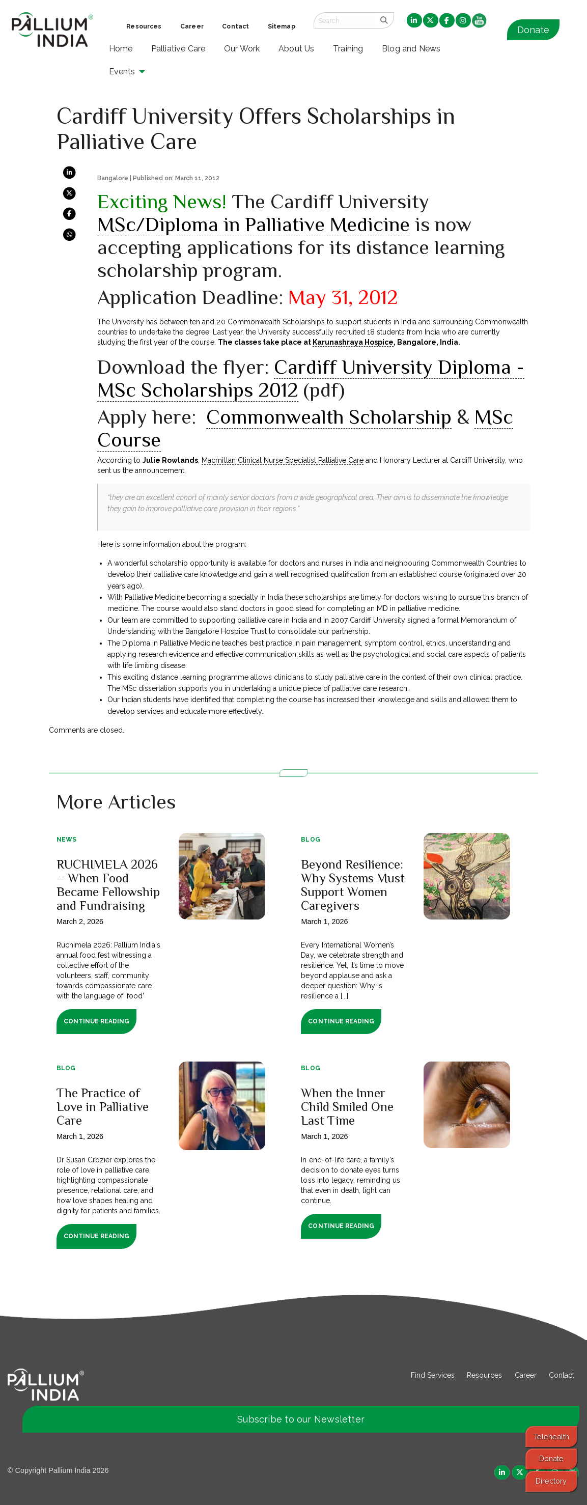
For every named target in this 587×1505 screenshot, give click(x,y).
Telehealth (551, 1436)
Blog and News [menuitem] (411, 48)
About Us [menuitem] (296, 48)
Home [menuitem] (121, 48)
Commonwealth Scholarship (329, 416)
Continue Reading (96, 1021)
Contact (561, 1375)
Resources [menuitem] (143, 26)
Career (526, 1375)
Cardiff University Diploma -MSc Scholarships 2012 (310, 378)
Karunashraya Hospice (353, 342)
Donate (533, 29)
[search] (384, 20)
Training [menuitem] (348, 48)
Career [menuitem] (192, 26)
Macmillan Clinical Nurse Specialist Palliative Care (283, 460)
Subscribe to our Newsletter (301, 1419)
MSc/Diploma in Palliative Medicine (253, 224)
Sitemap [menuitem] (281, 26)
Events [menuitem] (122, 71)
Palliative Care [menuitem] (178, 48)
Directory (551, 1480)
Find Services (433, 1375)
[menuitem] (414, 21)
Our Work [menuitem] (242, 48)
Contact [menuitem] (235, 26)
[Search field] (344, 20)
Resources (484, 1375)
